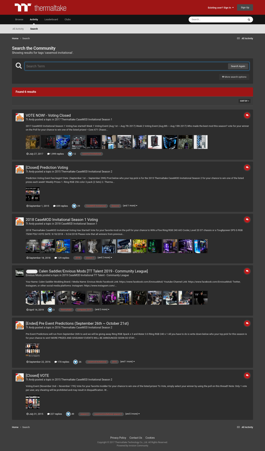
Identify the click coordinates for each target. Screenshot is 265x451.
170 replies (61, 361)
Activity (34, 21)
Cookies (150, 437)
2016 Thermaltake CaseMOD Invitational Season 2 (83, 327)
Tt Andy (30, 119)
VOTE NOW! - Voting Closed (48, 115)
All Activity (18, 28)
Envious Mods (34, 275)
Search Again (238, 66)
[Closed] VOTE (37, 375)
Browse (19, 19)
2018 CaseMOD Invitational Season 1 (76, 223)
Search (34, 28)
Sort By (244, 101)
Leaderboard (51, 19)
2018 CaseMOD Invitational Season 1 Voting (62, 219)
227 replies (54, 414)
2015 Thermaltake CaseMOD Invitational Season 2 (83, 171)
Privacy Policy (118, 437)
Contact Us (136, 437)
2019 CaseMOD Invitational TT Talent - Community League (95, 275)
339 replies (60, 206)
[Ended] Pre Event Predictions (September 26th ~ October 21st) (77, 323)
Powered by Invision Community (132, 445)
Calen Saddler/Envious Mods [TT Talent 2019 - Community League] (93, 271)
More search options (234, 76)
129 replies (61, 257)
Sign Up (245, 7)
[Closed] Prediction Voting (47, 167)
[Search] (208, 19)
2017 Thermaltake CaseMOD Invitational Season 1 (83, 119)
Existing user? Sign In (221, 7)
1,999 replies (55, 153)
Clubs (68, 19)
